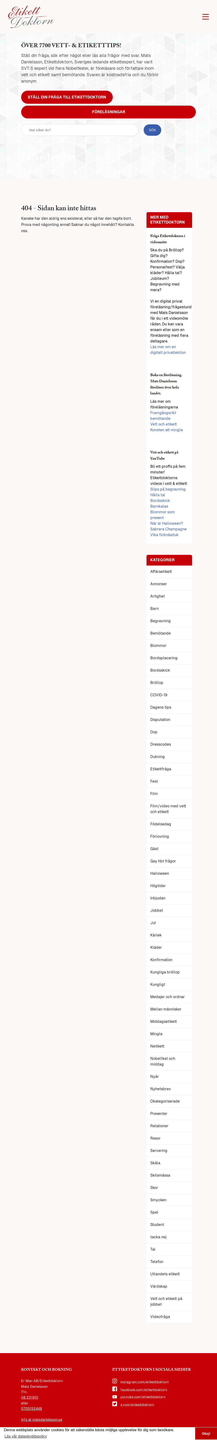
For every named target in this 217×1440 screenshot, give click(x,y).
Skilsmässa (160, 1175)
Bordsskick (160, 500)
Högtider (158, 886)
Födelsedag (160, 824)
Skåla (155, 1163)
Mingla (156, 1034)
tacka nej (158, 1237)
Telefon (156, 1261)
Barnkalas (159, 506)
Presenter (158, 1113)
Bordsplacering (164, 658)
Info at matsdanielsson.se (41, 1419)
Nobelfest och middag (162, 1061)
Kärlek (156, 935)
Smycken (158, 1200)
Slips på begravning (168, 489)
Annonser (158, 584)
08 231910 (29, 1397)
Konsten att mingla (166, 430)
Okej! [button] (206, 1433)
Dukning (157, 756)
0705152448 (31, 1409)
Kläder (156, 947)
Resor (155, 1138)
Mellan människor (165, 1009)
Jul (153, 923)
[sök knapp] (152, 130)
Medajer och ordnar (167, 997)
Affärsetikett (161, 571)
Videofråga (160, 1316)
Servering (158, 1150)
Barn (154, 608)
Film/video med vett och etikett (168, 809)
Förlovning (159, 836)
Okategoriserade (165, 1101)
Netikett (157, 1046)
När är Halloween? (166, 523)
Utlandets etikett (165, 1274)
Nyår (154, 1076)
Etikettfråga (160, 769)
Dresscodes (160, 744)
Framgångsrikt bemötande (163, 416)
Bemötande (160, 633)
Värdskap (158, 1286)
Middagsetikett (163, 1021)
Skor (154, 1187)
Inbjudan (157, 898)
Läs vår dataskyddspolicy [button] (26, 1436)
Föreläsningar (108, 112)
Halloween (159, 873)
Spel (154, 1212)
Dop (153, 732)
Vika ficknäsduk (164, 535)
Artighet (157, 596)
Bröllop (156, 682)
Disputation (160, 719)
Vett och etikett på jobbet (166, 1301)
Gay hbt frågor (163, 861)
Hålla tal (157, 495)
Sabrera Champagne (168, 529)
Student (157, 1224)
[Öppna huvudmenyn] (205, 17)
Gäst (154, 848)
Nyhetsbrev (160, 1089)
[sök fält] (79, 130)
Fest (154, 781)
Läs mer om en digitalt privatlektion (168, 350)
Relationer (159, 1126)
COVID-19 (158, 695)
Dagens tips (160, 707)
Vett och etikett (163, 424)
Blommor (158, 645)
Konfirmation (161, 960)
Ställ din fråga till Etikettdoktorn (67, 97)
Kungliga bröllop (165, 972)
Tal (153, 1249)
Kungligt (157, 984)
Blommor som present (162, 515)
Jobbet (156, 910)
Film (154, 793)
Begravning (160, 621)
